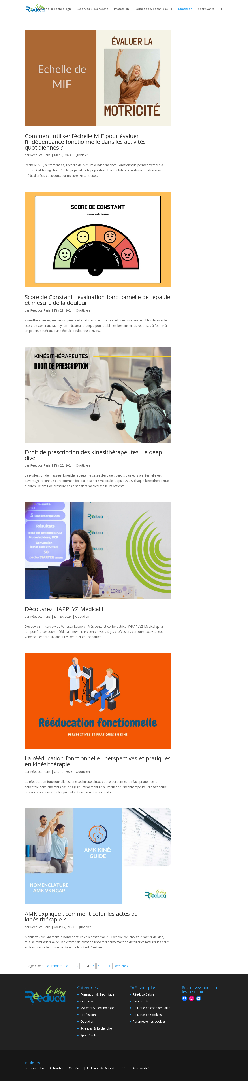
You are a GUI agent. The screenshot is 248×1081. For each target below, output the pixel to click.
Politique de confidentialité (151, 1008)
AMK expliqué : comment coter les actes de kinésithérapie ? (81, 916)
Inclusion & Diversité (101, 1068)
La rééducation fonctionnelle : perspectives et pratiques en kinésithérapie (98, 761)
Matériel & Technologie (55, 9)
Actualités (57, 1068)
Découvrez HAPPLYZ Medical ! (64, 609)
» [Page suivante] (109, 966)
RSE (124, 1068)
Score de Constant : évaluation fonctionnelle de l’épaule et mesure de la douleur (97, 300)
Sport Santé (206, 9)
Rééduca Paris (40, 155)
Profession (121, 9)
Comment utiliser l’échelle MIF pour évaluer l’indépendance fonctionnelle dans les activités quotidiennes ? (85, 141)
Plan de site (141, 1001)
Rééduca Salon (143, 994)
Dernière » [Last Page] (121, 966)
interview (86, 1001)
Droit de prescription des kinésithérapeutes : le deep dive (93, 455)
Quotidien (185, 9)
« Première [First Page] (54, 966)
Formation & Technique (151, 9)
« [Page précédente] (67, 966)
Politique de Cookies (147, 1015)
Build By (32, 1063)
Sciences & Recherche (92, 9)
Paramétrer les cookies (149, 1021)
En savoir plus (34, 1068)
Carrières (75, 1068)
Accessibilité (141, 1068)
